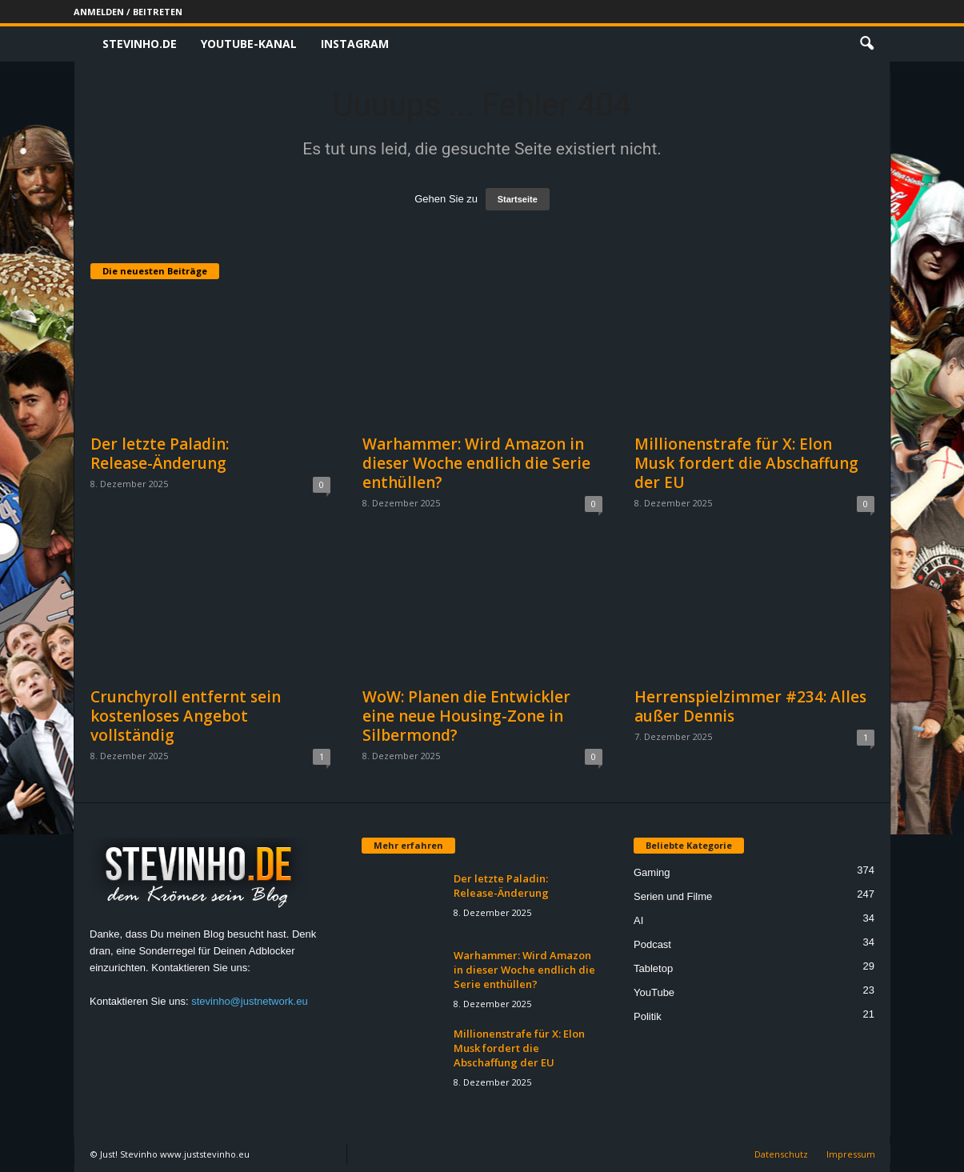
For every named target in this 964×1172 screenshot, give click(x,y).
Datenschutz (781, 1154)
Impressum (850, 1154)
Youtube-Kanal (249, 43)
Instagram (355, 43)
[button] (866, 44)
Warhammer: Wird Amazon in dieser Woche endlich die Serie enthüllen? (476, 463)
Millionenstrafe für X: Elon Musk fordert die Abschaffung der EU (746, 463)
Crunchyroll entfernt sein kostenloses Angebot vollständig (185, 716)
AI (638, 920)
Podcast (652, 944)
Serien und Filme (673, 896)
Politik (648, 1016)
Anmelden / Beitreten (128, 12)
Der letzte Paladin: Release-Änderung (159, 454)
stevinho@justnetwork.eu (249, 1001)
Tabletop (653, 968)
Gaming (652, 872)
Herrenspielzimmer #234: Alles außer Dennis (750, 706)
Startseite (518, 199)
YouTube (654, 992)
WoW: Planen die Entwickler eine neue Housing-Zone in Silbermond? (466, 716)
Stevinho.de (139, 43)
